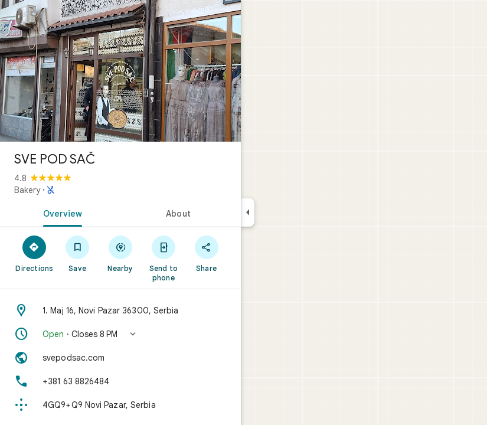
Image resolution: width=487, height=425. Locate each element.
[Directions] (34, 253)
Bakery (27, 190)
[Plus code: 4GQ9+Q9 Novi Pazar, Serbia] (120, 405)
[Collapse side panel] (247, 212)
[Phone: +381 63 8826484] (120, 381)
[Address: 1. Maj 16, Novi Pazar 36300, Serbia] (120, 310)
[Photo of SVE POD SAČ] (120, 71)
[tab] (60, 212)
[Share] (206, 253)
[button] (120, 334)
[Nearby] (120, 253)
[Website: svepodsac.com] (120, 358)
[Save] (77, 253)
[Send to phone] (163, 258)
